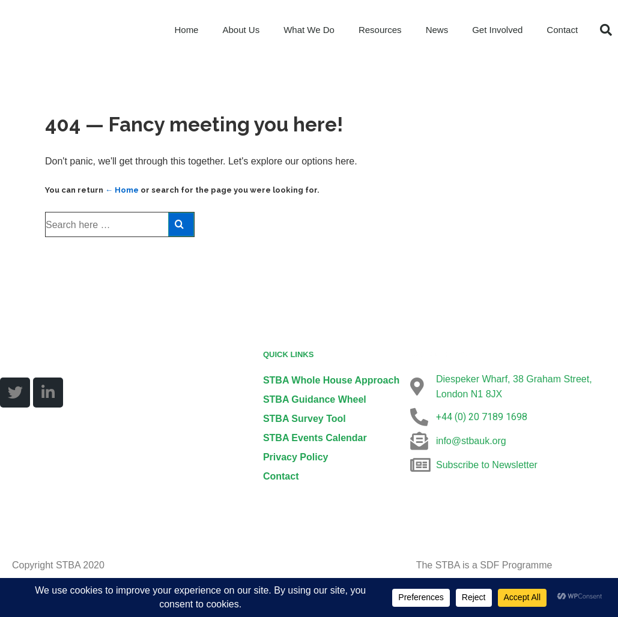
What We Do (309, 30)
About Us (240, 30)
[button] (606, 30)
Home (186, 30)
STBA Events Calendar (315, 438)
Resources (380, 30)
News (437, 30)
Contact (562, 30)
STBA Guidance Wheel (314, 399)
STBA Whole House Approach (331, 380)
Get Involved (497, 30)
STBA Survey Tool (304, 419)
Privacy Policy (296, 457)
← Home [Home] (122, 189)
